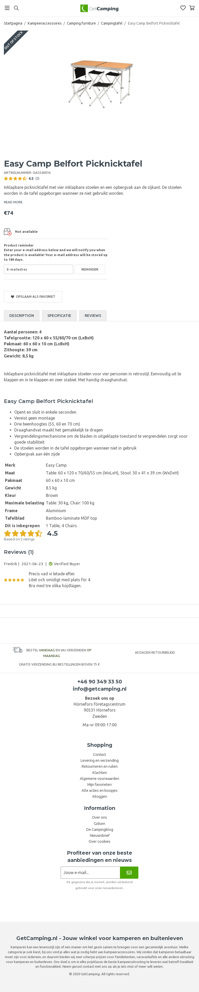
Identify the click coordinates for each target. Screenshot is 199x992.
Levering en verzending (99, 760)
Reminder (89, 269)
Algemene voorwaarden (99, 779)
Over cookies (99, 841)
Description (21, 316)
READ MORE (13, 202)
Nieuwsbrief (100, 835)
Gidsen (99, 824)
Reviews (93, 316)
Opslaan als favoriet (33, 297)
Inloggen (99, 796)
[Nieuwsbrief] (129, 873)
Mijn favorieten (99, 784)
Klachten (99, 773)
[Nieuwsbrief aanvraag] (90, 873)
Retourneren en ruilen (99, 766)
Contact (99, 754)
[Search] (16, 8)
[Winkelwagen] (191, 8)
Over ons (99, 817)
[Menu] (7, 8)
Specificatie (59, 316)
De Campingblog (99, 829)
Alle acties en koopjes (100, 790)
